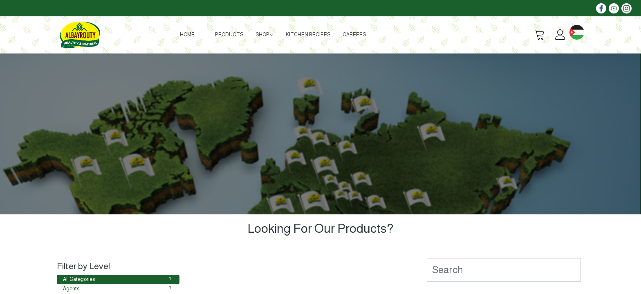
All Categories (118, 279)
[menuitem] (187, 35)
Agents (118, 288)
